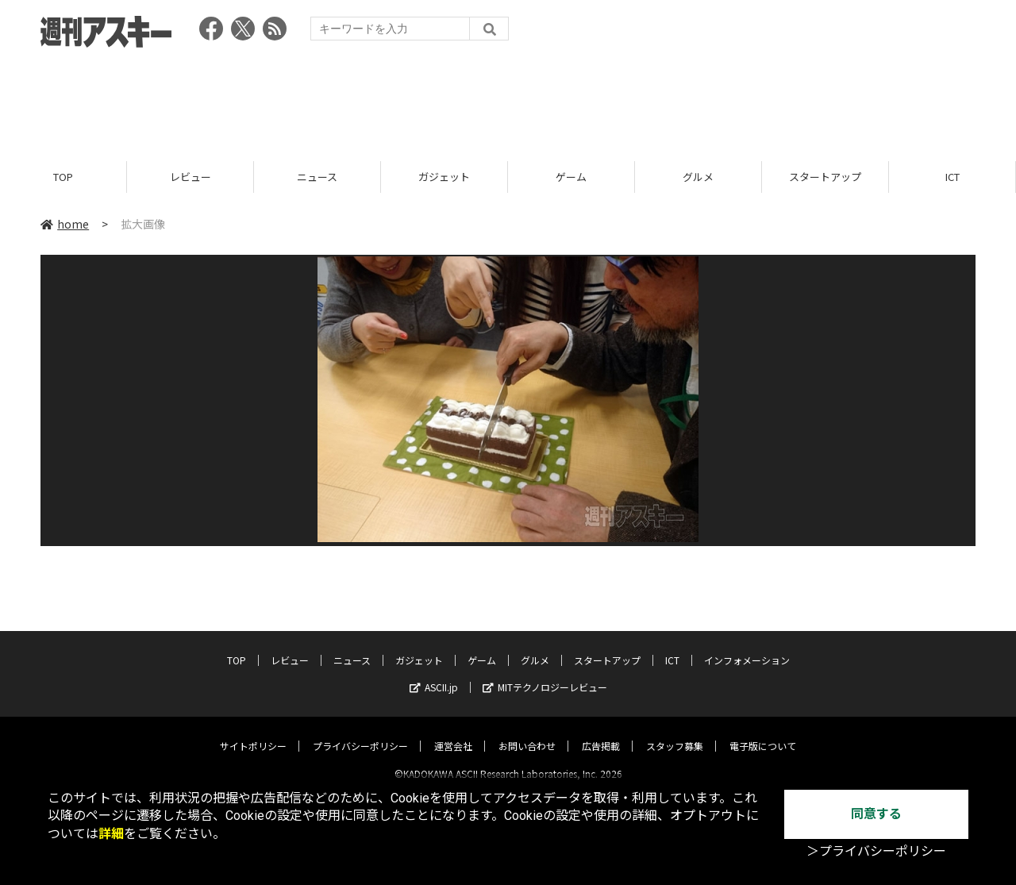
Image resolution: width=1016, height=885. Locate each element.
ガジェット (444, 176)
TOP (63, 176)
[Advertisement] (508, 99)
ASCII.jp (434, 673)
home (64, 224)
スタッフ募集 (674, 732)
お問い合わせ (527, 732)
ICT (952, 176)
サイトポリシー (253, 732)
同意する (876, 814)
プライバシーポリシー (360, 732)
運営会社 (453, 732)
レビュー (190, 176)
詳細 (111, 833)
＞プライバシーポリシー (876, 851)
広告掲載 (601, 732)
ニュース (317, 176)
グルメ (698, 176)
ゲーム (571, 176)
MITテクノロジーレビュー (545, 673)
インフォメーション (747, 646)
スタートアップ (825, 176)
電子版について (762, 732)
